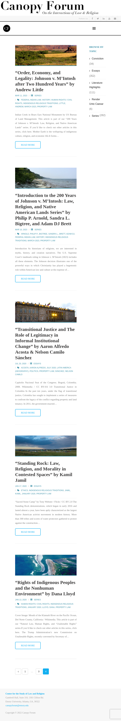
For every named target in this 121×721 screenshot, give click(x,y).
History (46, 100)
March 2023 (30, 107)
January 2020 (28, 494)
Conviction (98, 58)
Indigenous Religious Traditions (40, 103)
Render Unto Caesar (96, 101)
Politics (34, 371)
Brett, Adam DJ (67, 234)
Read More (28, 145)
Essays (37, 364)
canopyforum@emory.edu (17, 705)
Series (38, 96)
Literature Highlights (95, 85)
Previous (18, 672)
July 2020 (51, 368)
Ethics (24, 490)
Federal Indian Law (31, 100)
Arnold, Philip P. (29, 234)
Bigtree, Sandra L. (48, 234)
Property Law (44, 107)
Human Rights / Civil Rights (35, 604)
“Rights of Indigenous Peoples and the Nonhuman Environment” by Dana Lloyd (45, 588)
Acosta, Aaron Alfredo (33, 368)
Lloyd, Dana (48, 607)
